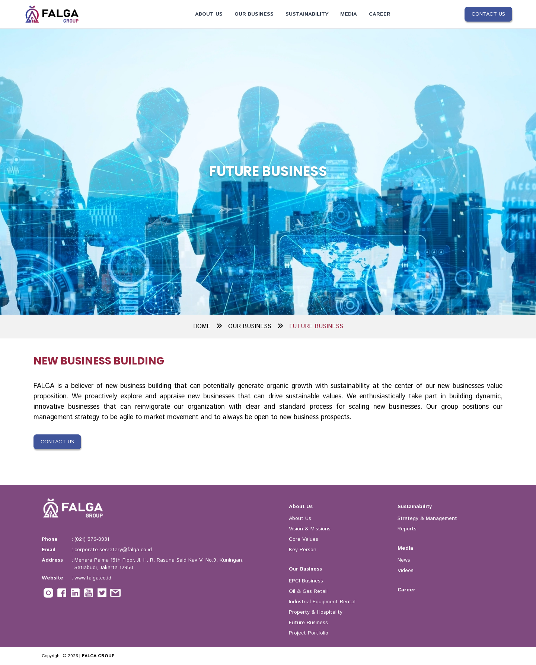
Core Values (303, 539)
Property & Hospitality (315, 612)
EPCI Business (306, 581)
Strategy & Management (427, 518)
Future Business (308, 622)
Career (379, 14)
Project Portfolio (308, 633)
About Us (209, 14)
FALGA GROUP (98, 656)
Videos (406, 570)
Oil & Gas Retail (308, 591)
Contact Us (488, 14)
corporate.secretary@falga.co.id (113, 549)
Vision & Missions (310, 529)
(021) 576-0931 (91, 539)
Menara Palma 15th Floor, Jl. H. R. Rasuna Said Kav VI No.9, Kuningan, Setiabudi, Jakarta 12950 (158, 563)
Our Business (254, 14)
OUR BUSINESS (255, 326)
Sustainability (306, 14)
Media (348, 14)
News (404, 560)
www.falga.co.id (92, 578)
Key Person (302, 549)
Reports (407, 529)
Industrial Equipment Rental (322, 601)
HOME (207, 326)
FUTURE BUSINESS (316, 326)
